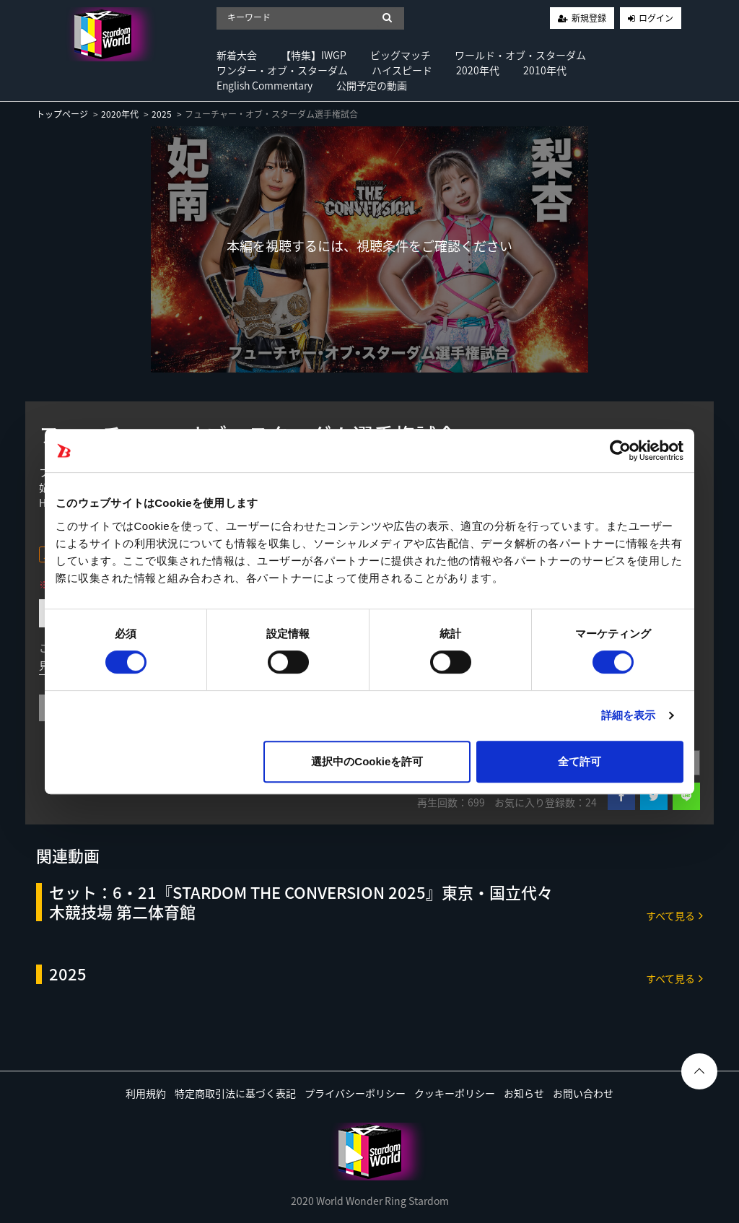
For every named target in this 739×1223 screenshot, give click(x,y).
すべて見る (674, 915)
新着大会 (237, 55)
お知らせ (524, 1093)
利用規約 (146, 1093)
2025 (162, 114)
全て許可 (579, 761)
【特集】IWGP (313, 55)
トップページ (62, 114)
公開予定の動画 (371, 85)
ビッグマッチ (400, 55)
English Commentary (264, 85)
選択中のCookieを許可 (367, 761)
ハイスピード (402, 70)
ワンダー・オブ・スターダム (282, 70)
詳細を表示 (628, 715)
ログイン (656, 18)
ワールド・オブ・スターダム (520, 55)
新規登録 (589, 18)
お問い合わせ (583, 1093)
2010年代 (545, 70)
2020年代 (477, 70)
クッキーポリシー (454, 1093)
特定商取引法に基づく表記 (235, 1093)
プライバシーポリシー (355, 1093)
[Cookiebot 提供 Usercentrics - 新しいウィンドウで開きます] (620, 450)
